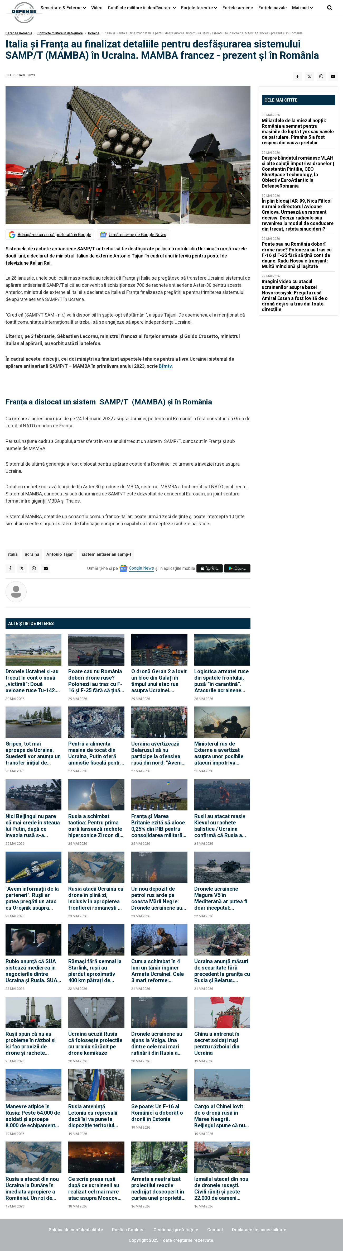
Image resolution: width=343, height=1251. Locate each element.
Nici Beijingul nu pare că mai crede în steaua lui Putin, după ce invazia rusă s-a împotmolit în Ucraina (33, 825)
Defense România (19, 33)
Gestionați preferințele (175, 1229)
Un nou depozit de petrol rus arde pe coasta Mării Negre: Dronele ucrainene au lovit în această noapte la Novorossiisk (158, 898)
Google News (141, 568)
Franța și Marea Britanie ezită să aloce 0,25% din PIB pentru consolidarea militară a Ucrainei (159, 825)
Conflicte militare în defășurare (60, 33)
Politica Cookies (128, 1229)
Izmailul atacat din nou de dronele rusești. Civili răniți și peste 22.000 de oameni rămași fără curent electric (221, 1188)
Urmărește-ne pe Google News (137, 234)
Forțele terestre (197, 7)
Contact (215, 1229)
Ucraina (93, 33)
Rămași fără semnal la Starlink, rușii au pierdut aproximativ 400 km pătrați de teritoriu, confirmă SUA (96, 970)
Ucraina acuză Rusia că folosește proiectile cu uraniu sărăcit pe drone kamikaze (95, 1043)
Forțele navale (272, 7)
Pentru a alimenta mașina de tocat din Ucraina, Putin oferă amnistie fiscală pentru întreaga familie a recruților (95, 753)
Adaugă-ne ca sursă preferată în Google (54, 234)
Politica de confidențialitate (76, 1229)
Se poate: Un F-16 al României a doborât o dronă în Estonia (157, 1112)
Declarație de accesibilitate (259, 1229)
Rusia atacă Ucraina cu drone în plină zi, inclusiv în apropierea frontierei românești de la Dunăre (96, 898)
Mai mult (302, 7)
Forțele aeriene (238, 7)
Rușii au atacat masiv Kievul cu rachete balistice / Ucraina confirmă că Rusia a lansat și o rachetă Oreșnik (219, 825)
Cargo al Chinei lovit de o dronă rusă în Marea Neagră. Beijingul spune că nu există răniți (219, 1116)
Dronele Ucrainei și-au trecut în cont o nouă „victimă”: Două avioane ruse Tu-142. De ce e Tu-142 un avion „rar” (32, 681)
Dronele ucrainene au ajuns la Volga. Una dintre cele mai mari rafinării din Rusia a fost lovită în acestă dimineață (156, 1043)
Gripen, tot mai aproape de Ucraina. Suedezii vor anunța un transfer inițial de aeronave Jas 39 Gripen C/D (33, 753)
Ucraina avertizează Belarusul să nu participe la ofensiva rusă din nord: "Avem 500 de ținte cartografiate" (156, 753)
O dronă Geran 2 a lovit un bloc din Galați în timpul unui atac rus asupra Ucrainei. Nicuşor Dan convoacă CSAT (159, 681)
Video (97, 7)
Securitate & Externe (61, 7)
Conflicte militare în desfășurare (140, 7)
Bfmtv (165, 366)
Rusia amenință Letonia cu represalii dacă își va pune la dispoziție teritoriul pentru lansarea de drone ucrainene (92, 1116)
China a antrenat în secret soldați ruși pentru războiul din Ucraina (216, 1043)
